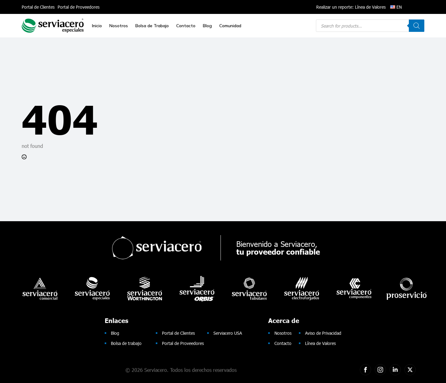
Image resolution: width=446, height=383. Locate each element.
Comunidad (230, 25)
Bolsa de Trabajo (152, 25)
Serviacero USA (227, 333)
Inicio (97, 25)
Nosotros (118, 25)
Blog (207, 25)
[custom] (365, 369)
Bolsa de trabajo (126, 343)
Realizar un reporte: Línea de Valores (351, 7)
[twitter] (410, 369)
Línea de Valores (320, 343)
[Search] (416, 25)
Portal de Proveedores (78, 7)
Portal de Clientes (38, 7)
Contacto (185, 25)
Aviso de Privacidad (323, 333)
